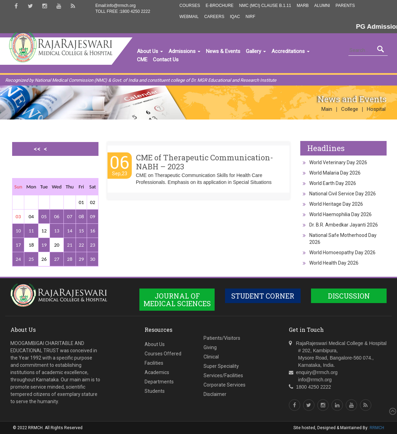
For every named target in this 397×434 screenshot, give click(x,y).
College (349, 109)
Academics (157, 372)
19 (43, 245)
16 (92, 231)
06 (56, 216)
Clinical (211, 357)
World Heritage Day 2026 (336, 204)
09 (92, 216)
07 (69, 216)
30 (92, 259)
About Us (150, 51)
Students (155, 391)
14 (69, 231)
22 (81, 245)
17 (18, 245)
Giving (210, 347)
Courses (190, 5)
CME (142, 59)
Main (326, 109)
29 (81, 259)
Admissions (184, 51)
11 (31, 231)
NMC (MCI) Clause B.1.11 (265, 5)
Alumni (322, 5)
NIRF (250, 16)
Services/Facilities (223, 375)
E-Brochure (220, 5)
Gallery (256, 51)
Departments (159, 381)
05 (43, 216)
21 (69, 245)
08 (81, 216)
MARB (303, 5)
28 (69, 259)
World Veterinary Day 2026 (338, 162)
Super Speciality (221, 366)
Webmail (189, 16)
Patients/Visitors (222, 338)
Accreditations (290, 51)
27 (56, 259)
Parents (345, 5)
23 (92, 245)
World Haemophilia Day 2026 (340, 214)
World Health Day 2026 (334, 263)
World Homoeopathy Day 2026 (342, 252)
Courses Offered (163, 353)
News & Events (223, 51)
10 (18, 231)
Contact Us (166, 59)
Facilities (154, 363)
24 (18, 259)
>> (43, 173)
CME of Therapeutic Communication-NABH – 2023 (204, 161)
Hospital (376, 109)
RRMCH (377, 427)
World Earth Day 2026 (332, 183)
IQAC (235, 16)
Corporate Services (224, 385)
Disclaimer (215, 394)
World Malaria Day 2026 (335, 173)
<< (37, 149)
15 (81, 231)
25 (31, 259)
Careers (214, 16)
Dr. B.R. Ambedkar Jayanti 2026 (343, 225)
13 (56, 231)
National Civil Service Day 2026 (342, 193)
